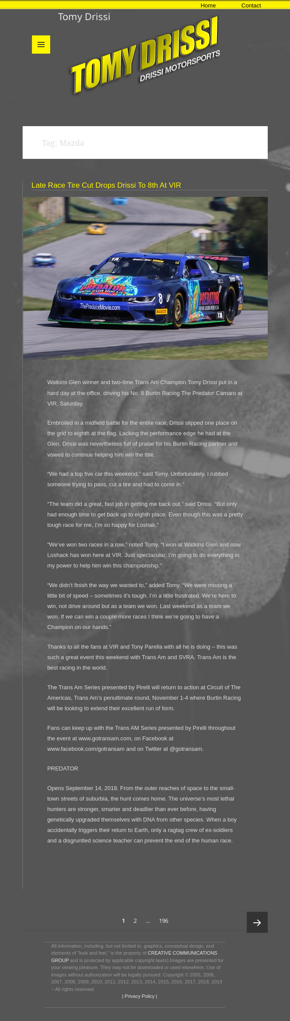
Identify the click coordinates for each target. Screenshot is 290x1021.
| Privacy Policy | (139, 996)
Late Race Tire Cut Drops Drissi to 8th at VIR (106, 185)
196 (165, 918)
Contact (251, 5)
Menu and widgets (41, 53)
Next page (257, 922)
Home (208, 5)
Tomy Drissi (84, 16)
